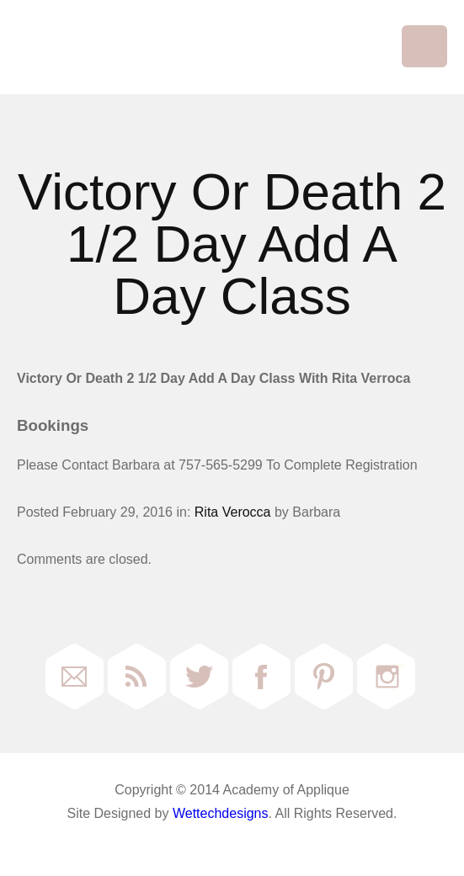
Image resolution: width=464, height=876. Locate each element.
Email (74, 676)
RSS (137, 676)
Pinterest (324, 676)
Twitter (199, 676)
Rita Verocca (233, 512)
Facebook (261, 676)
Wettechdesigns (221, 813)
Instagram (386, 676)
